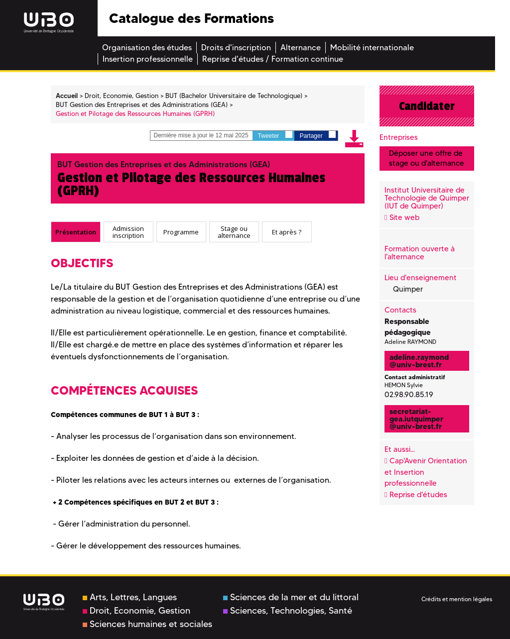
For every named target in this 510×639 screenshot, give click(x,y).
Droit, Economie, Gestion (136, 610)
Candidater (427, 106)
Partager (318, 135)
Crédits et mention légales (456, 599)
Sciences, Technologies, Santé (287, 610)
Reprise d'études (418, 494)
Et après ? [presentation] (286, 231)
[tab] (76, 231)
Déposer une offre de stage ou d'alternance (426, 158)
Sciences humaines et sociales (147, 624)
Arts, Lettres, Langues (130, 597)
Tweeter (275, 135)
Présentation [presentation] (75, 231)
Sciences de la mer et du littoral (291, 597)
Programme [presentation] (181, 231)
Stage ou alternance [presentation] (234, 232)
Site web (404, 217)
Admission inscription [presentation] (128, 232)
